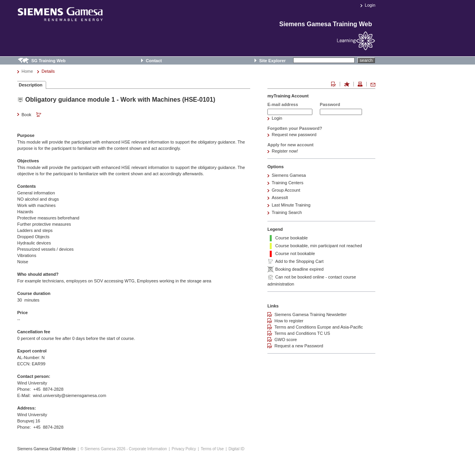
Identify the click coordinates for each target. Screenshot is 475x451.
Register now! (285, 151)
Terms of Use (212, 449)
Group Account (286, 190)
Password (330, 104)
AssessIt (280, 197)
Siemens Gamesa (289, 175)
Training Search (287, 212)
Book (32, 115)
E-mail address (282, 104)
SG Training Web (48, 60)
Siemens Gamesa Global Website (46, 449)
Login (370, 5)
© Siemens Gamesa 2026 (103, 449)
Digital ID (237, 449)
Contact (154, 60)
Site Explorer (272, 60)
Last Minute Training (291, 205)
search (366, 60)
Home (27, 71)
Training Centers (287, 182)
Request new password (294, 134)
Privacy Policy (184, 449)
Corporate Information (148, 449)
